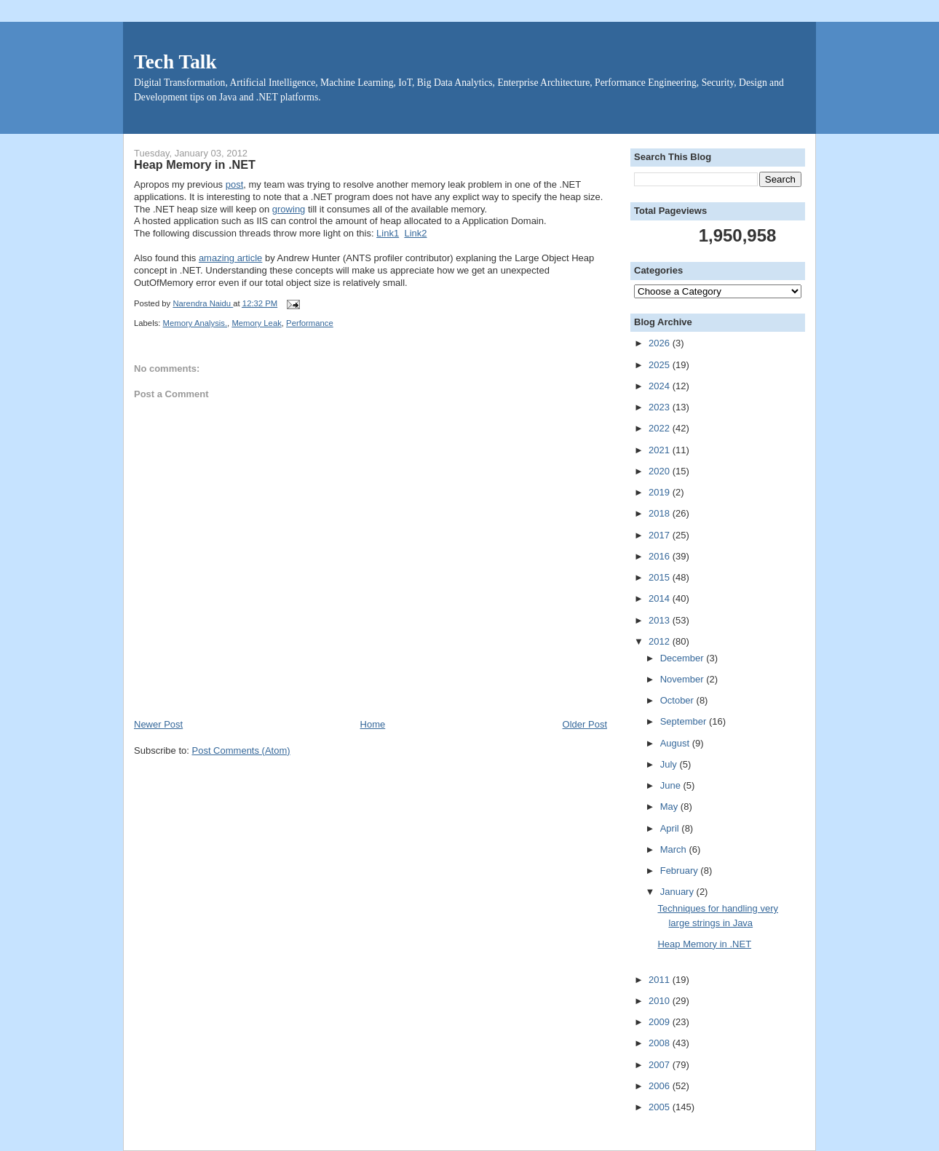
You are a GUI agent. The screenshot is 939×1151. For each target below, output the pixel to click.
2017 (661, 535)
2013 (661, 620)
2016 (661, 556)
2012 (661, 641)
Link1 (387, 233)
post (235, 184)
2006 (661, 1085)
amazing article (230, 257)
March (674, 849)
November (683, 679)
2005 (661, 1107)
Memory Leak (256, 323)
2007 (661, 1064)
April (671, 828)
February (680, 870)
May (670, 806)
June (672, 785)
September (684, 721)
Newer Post (158, 724)
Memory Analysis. (195, 323)
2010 (661, 1000)
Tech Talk (175, 62)
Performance (309, 323)
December (683, 658)
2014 (661, 598)
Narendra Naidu (203, 303)
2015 (661, 577)
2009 (661, 1021)
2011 (661, 979)
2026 (661, 343)
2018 (661, 513)
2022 (661, 428)
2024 (661, 386)
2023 (661, 407)
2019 (661, 492)
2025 (661, 364)
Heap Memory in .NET (704, 944)
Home (373, 724)
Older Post (585, 724)
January (678, 891)
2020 (661, 471)
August (676, 743)
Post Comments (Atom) (241, 750)
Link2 (415, 233)
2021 (661, 450)
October (678, 700)
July (670, 764)
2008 (661, 1043)
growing (289, 209)
